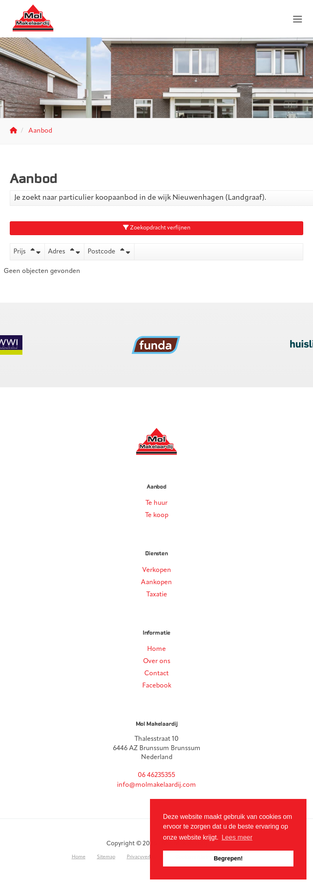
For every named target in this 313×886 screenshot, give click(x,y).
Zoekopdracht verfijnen (156, 228)
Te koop (156, 515)
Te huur (156, 503)
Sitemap (106, 857)
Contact (156, 673)
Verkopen (156, 570)
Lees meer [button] (237, 837)
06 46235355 (156, 775)
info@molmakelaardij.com (156, 785)
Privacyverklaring (145, 857)
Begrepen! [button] (228, 858)
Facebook (156, 686)
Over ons (156, 661)
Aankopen (156, 582)
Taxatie (156, 594)
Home (156, 649)
